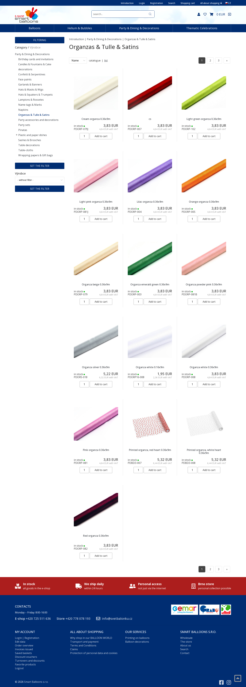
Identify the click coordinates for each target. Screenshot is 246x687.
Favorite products (25, 661)
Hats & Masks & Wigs (30, 89)
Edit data (20, 638)
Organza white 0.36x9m (204, 367)
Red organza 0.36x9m (96, 535)
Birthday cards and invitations (35, 59)
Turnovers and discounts (30, 657)
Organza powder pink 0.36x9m (204, 284)
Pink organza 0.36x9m (96, 450)
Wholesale (186, 635)
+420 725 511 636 (38, 615)
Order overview (24, 642)
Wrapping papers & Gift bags (35, 155)
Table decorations (29, 145)
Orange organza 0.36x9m (204, 201)
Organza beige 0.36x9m (96, 284)
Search (171, 3)
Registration (156, 3)
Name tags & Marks (30, 104)
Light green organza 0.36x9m (203, 119)
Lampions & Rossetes (31, 99)
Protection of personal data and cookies (93, 650)
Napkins (23, 109)
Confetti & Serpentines (31, 74)
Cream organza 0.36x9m (96, 119)
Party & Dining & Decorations (139, 28)
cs (150, 119)
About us (185, 642)
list (106, 60)
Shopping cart (188, 3)
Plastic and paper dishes (32, 135)
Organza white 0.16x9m (150, 367)
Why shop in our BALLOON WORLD (91, 635)
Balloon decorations (137, 638)
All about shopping (211, 3)
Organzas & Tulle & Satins (34, 115)
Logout (19, 665)
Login (142, 3)
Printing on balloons (137, 635)
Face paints (25, 79)
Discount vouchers (26, 654)
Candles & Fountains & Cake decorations (34, 67)
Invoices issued (24, 646)
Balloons (34, 28)
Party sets (24, 125)
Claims (74, 646)
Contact (184, 650)
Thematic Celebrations (201, 28)
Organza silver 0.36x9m (96, 367)
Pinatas (22, 130)
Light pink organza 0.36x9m (95, 201)
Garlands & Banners (30, 84)
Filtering (39, 40)
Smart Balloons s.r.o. (36, 679)
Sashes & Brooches (29, 140)
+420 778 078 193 (77, 615)
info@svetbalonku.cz (117, 615)
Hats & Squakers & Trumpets (35, 94)
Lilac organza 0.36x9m (150, 201)
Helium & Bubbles (79, 28)
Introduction (127, 3)
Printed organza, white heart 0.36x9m (204, 451)
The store (186, 638)
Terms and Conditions (83, 642)
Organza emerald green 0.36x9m (149, 284)
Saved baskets (23, 650)
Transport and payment (84, 638)
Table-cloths (25, 150)
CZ (228, 2)
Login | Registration (27, 635)
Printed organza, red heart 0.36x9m (150, 450)
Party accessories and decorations (38, 120)
